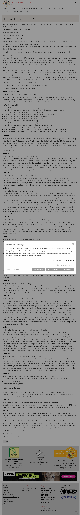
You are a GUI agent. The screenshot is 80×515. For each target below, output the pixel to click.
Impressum (16, 269)
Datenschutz (9, 269)
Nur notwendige (38, 269)
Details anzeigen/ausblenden (66, 265)
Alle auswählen (67, 269)
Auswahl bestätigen (53, 269)
